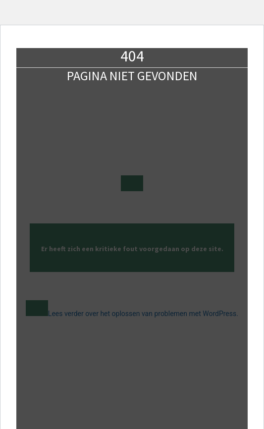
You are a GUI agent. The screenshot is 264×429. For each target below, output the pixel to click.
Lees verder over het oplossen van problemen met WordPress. (143, 314)
